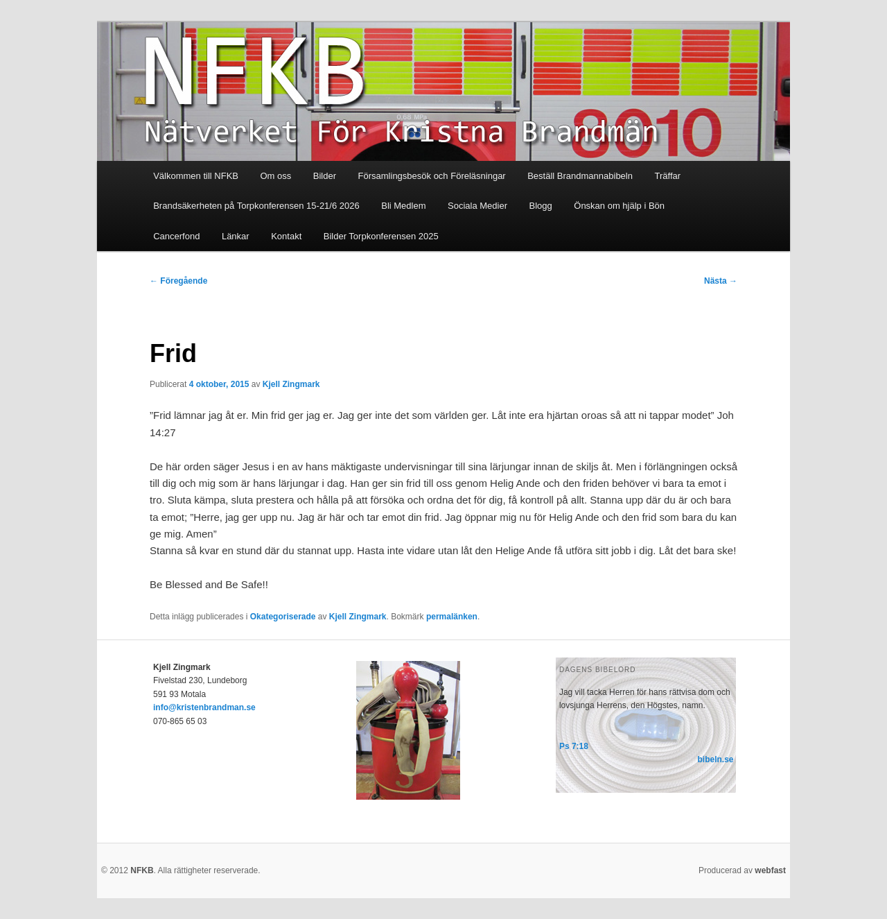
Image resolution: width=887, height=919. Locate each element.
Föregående (178, 281)
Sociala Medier (477, 205)
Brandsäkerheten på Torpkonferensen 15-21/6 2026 (256, 205)
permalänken (451, 616)
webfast (770, 870)
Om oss (276, 176)
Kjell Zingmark (291, 384)
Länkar (235, 236)
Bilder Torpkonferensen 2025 (381, 236)
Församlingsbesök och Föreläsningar (432, 176)
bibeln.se (716, 759)
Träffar (667, 176)
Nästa (720, 281)
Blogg (540, 205)
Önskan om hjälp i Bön (619, 205)
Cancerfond (176, 236)
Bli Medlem (403, 205)
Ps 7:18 (573, 746)
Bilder (324, 176)
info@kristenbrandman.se (204, 707)
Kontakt (286, 236)
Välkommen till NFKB (195, 176)
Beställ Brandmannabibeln (580, 176)
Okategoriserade (283, 616)
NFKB (141, 870)
